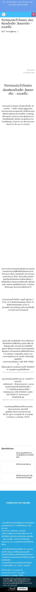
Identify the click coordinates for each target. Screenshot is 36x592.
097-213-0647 (23, 2)
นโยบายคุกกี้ (13, 585)
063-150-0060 (22, 5)
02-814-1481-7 (12, 2)
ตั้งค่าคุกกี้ (12, 589)
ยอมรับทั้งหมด (22, 589)
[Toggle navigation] (33, 14)
